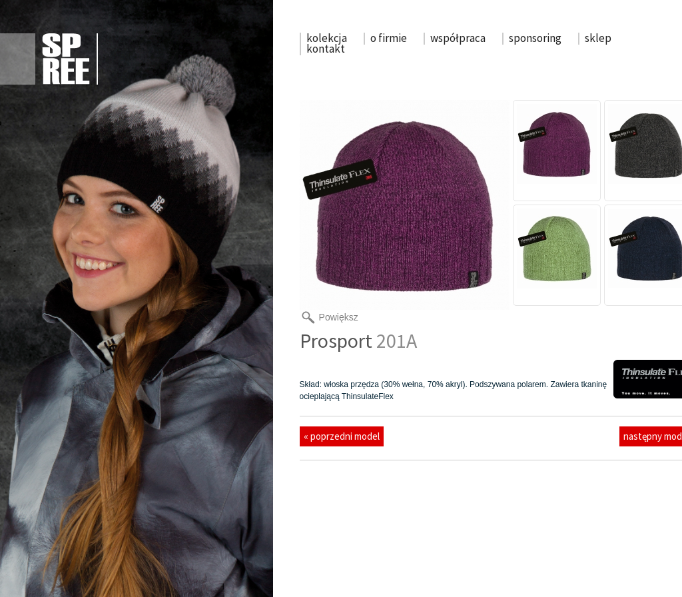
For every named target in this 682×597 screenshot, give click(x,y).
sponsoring (535, 38)
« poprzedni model (342, 436)
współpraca (458, 38)
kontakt (325, 48)
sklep (598, 38)
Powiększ (338, 317)
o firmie (388, 38)
